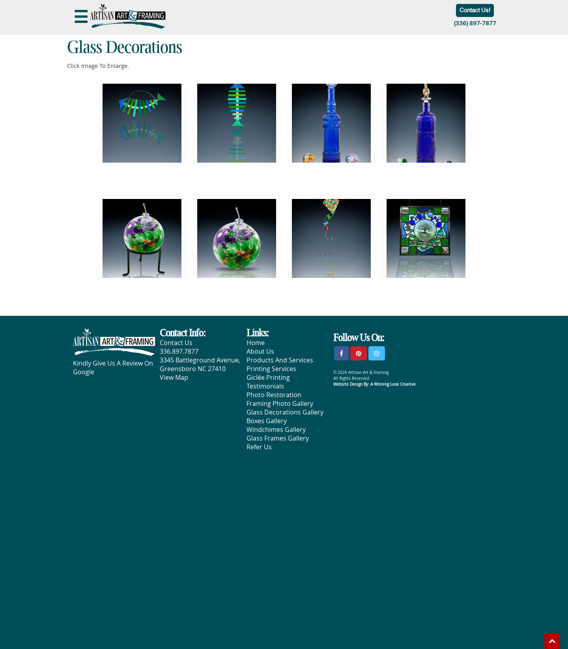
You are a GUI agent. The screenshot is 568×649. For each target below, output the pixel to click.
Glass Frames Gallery (278, 438)
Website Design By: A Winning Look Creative (374, 384)
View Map (174, 377)
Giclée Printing (268, 377)
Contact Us (176, 342)
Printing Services (271, 368)
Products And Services (280, 360)
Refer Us (259, 447)
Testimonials (265, 386)
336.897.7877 (179, 351)
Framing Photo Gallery (280, 403)
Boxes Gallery (267, 420)
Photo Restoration (274, 394)
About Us (260, 351)
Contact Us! (475, 10)
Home (256, 342)
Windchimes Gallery (276, 429)
